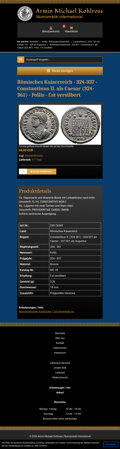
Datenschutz (60, 348)
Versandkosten (34, 155)
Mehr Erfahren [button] (41, 446)
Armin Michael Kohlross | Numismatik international (64, 436)
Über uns (60, 338)
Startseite (60, 333)
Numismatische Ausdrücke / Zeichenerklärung (46, 311)
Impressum (60, 352)
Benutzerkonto (50, 29)
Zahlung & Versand (60, 363)
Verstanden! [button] (110, 444)
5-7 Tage (37, 159)
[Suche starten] (20, 59)
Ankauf (60, 392)
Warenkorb (70, 29)
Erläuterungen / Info (60, 387)
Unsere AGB (60, 367)
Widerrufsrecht (60, 377)
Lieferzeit (60, 372)
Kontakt (60, 343)
